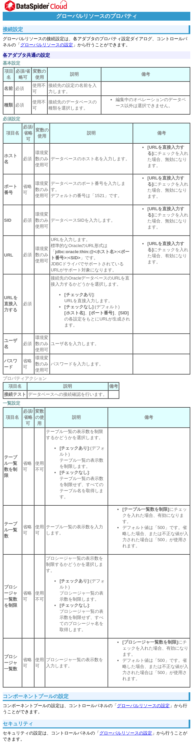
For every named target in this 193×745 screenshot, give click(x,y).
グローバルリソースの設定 (46, 44)
